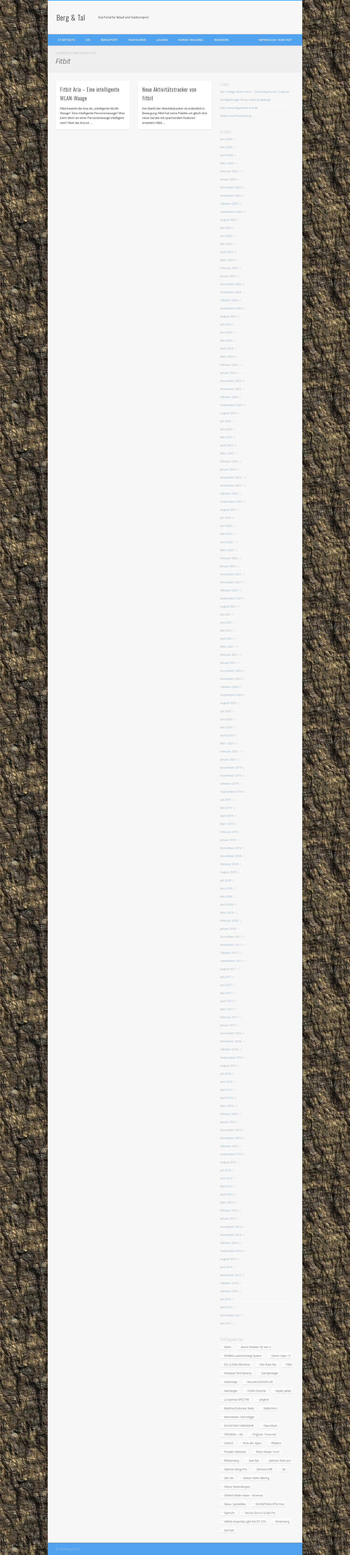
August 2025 (228, 220)
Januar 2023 (227, 469)
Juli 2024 (225, 324)
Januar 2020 (227, 759)
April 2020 (226, 735)
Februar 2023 (229, 461)
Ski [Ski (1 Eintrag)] (283, 1469)
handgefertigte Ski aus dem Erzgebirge (245, 100)
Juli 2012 (225, 1299)
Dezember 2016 (230, 1033)
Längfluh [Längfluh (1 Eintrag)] (264, 1399)
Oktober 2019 (229, 784)
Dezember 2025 (230, 187)
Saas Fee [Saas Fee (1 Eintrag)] (254, 1460)
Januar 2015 (227, 1218)
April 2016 (226, 1098)
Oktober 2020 (229, 687)
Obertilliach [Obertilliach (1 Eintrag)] (270, 1426)
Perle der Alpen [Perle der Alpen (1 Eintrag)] (252, 1443)
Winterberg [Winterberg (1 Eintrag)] (282, 1521)
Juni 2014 (226, 1267)
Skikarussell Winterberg (235, 116)
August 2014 (228, 1259)
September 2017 (231, 961)
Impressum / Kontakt (275, 40)
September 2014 (231, 1251)
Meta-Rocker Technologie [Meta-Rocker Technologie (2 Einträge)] (239, 1417)
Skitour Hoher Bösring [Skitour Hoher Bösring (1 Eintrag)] (256, 1478)
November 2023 (230, 389)
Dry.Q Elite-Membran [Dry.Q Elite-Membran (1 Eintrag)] (237, 1364)
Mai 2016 (226, 1090)
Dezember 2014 (230, 1227)
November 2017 (230, 945)
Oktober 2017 (229, 953)
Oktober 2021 (229, 590)
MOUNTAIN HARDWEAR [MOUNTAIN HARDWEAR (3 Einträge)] (239, 1426)
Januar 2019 (227, 840)
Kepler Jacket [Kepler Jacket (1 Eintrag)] (283, 1391)
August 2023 (228, 413)
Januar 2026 (227, 179)
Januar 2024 (227, 373)
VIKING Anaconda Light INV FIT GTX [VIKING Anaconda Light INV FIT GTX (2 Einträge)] (245, 1521)
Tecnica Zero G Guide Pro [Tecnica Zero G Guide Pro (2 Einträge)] (259, 1513)
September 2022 (231, 501)
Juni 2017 (226, 985)
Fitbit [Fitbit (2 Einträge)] (289, 1364)
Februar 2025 (229, 268)
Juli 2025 (225, 228)
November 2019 (230, 775)
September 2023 (231, 405)
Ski (88, 40)
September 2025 (231, 212)
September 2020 (231, 695)
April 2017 (226, 1001)
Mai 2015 (226, 1186)
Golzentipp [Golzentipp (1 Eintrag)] (230, 1382)
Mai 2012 (226, 1307)
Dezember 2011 (230, 1315)
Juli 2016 (225, 1074)
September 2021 (231, 598)
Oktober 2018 (229, 864)
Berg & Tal (70, 17)
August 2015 (228, 1162)
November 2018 (230, 856)
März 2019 (227, 824)
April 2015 (226, 1194)
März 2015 (227, 1202)
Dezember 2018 (230, 848)
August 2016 (228, 1066)
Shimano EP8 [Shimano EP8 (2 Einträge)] (264, 1469)
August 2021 (228, 606)
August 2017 (228, 969)
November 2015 (230, 1138)
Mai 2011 (226, 1323)
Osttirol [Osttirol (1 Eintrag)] (228, 1443)
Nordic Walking (190, 40)
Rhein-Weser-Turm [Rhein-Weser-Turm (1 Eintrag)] (267, 1452)
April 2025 (226, 252)
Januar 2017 (227, 1025)
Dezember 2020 (230, 671)
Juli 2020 (225, 711)
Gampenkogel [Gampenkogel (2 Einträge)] (269, 1373)
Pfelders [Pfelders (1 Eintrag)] (276, 1443)
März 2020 (227, 743)
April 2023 (226, 445)
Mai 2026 (226, 147)
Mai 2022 (226, 534)
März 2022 (227, 550)
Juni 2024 (226, 332)
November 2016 (230, 1041)
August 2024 (228, 316)
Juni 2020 (226, 719)
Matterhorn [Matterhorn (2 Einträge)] (270, 1408)
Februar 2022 (229, 558)
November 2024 (230, 292)
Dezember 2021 (230, 574)
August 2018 (228, 872)
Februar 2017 (229, 1017)
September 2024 (231, 308)
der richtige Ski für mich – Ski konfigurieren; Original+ (255, 92)
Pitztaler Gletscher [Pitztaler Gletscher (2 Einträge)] (235, 1452)
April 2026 (226, 155)
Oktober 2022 (229, 493)
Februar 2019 (229, 832)
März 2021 (227, 647)
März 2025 (227, 260)
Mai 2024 (226, 340)
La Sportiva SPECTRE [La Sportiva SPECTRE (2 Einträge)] (236, 1399)
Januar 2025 (227, 276)
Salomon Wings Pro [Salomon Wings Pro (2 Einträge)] (235, 1469)
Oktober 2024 (229, 300)
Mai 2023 (226, 437)
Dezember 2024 (230, 284)
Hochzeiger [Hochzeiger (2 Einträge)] (231, 1391)
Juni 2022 (226, 526)
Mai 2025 (226, 244)
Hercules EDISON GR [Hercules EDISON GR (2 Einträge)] (260, 1382)
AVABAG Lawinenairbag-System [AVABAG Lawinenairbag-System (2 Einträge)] (243, 1356)
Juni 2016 (226, 1082)
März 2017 (227, 1009)
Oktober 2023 (229, 397)
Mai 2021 (226, 630)
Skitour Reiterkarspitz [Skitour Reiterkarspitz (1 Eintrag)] (237, 1487)
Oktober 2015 (229, 1146)
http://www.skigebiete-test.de (239, 108)
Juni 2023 (226, 429)
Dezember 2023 (230, 381)
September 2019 (231, 792)
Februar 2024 (229, 365)
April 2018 (226, 904)
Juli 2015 (225, 1170)
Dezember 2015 (230, 1130)
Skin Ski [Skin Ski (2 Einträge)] (228, 1478)
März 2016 (227, 1106)
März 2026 (227, 163)
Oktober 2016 (229, 1049)
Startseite (66, 40)
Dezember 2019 (230, 767)
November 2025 (230, 196)
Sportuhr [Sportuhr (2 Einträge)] (229, 1513)
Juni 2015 (226, 1178)
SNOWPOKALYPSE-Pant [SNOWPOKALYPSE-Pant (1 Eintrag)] (269, 1504)
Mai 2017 (226, 993)
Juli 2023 (225, 421)
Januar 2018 (227, 929)
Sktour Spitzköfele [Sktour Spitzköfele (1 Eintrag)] (235, 1504)
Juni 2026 (226, 139)
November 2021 (230, 582)
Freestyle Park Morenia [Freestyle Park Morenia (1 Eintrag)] (238, 1373)
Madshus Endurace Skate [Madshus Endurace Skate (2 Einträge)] (239, 1408)
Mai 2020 (226, 727)
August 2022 (228, 510)
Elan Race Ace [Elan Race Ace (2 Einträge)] (268, 1364)
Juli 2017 (225, 977)
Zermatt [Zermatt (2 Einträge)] (229, 1530)
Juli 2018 (225, 880)
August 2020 (228, 703)
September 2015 (231, 1154)
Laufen (162, 40)
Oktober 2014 (229, 1243)
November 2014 (230, 1235)
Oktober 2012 (229, 1291)
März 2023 (227, 453)
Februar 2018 (229, 921)
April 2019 (226, 816)
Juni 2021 (226, 622)
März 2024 (227, 356)
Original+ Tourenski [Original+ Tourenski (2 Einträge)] (264, 1434)
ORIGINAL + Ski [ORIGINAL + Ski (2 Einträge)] (233, 1434)
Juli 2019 (225, 800)
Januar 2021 (227, 663)
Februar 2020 (229, 751)
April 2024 (226, 348)
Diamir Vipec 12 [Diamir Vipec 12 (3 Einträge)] (281, 1356)
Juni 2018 (226, 888)
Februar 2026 (229, 171)
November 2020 (230, 679)
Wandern (221, 40)
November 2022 (230, 485)
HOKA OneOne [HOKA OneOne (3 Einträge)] (256, 1391)
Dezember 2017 (230, 937)
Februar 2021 (229, 655)
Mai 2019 (226, 808)
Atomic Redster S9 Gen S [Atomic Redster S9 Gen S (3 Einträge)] (256, 1347)
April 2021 (226, 638)
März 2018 (227, 912)
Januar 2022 (227, 566)
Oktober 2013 (229, 1283)
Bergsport (109, 40)
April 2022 (226, 542)
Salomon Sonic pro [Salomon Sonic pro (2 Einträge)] (280, 1460)
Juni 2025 (226, 236)
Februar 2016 (229, 1114)
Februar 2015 (229, 1210)
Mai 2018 (226, 896)
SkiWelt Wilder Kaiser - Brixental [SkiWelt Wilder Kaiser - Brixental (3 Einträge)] (243, 1495)
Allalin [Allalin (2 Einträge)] (227, 1347)
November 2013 (230, 1275)
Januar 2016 (227, 1122)
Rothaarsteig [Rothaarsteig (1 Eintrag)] (231, 1460)
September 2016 (231, 1058)
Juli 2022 (225, 518)
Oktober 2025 (229, 204)
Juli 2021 (225, 614)
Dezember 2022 (230, 477)
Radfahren (137, 40)
